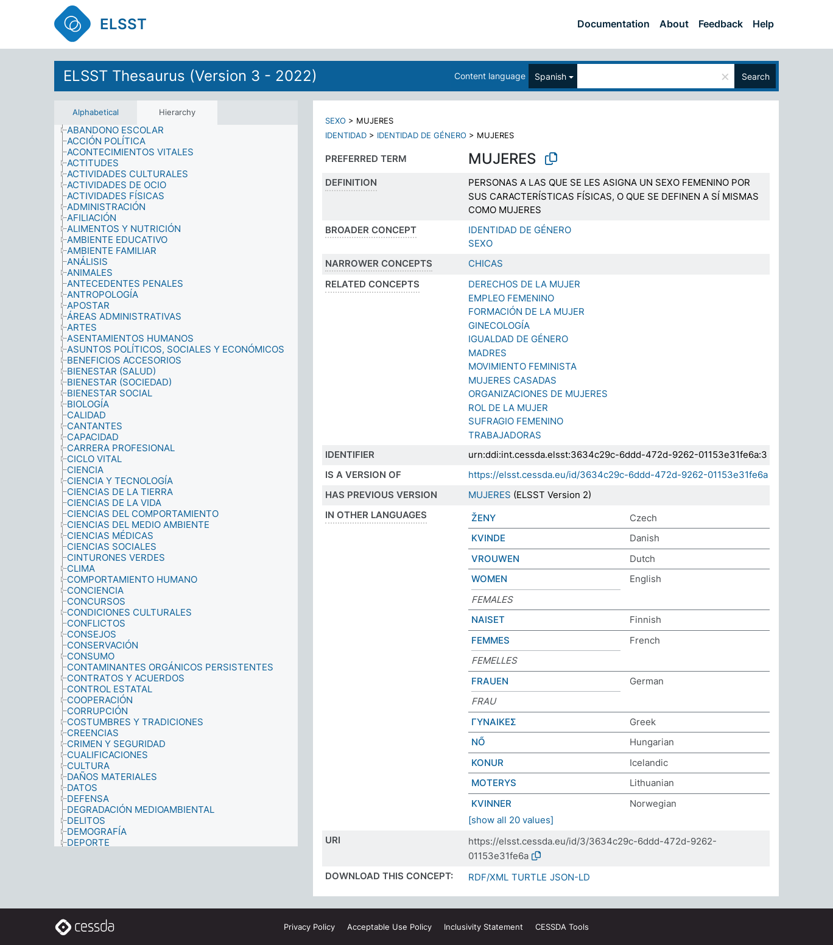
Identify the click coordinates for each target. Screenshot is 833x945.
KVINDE (488, 538)
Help (763, 24)
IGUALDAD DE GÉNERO (518, 339)
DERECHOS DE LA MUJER (524, 284)
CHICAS (485, 263)
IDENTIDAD (346, 135)
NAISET (488, 619)
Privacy (309, 927)
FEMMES (490, 640)
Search (756, 76)
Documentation (613, 24)
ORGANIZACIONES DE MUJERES (538, 393)
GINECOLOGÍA (499, 325)
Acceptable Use (389, 927)
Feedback (720, 24)
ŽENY (483, 518)
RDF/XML (488, 877)
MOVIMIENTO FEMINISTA (522, 366)
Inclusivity (483, 927)
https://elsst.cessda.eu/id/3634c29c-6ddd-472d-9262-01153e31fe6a (618, 474)
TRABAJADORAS (504, 435)
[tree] (176, 486)
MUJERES (489, 495)
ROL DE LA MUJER (508, 407)
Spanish (550, 76)
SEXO (335, 120)
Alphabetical (95, 112)
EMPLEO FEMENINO (511, 298)
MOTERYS (493, 783)
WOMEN (489, 579)
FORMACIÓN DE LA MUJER (526, 311)
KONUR (487, 762)
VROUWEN (495, 558)
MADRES (487, 353)
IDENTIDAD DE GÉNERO (421, 135)
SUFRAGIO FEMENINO (515, 421)
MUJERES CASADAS (512, 380)
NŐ (478, 742)
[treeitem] (120, 130)
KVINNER (491, 803)
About (674, 24)
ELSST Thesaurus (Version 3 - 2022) (190, 76)
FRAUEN (489, 681)
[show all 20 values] (511, 820)
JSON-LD (570, 877)
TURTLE (529, 877)
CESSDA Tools (562, 927)
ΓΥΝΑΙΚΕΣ (493, 722)
